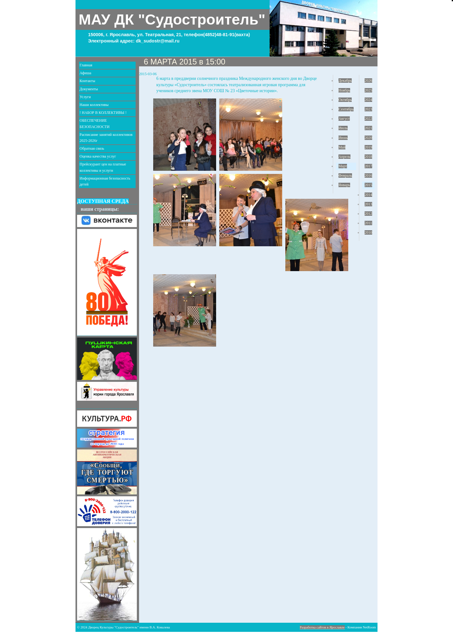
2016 (368, 175)
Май (341, 147)
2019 (368, 147)
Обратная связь (92, 148)
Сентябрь (346, 109)
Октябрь (345, 99)
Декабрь (345, 80)
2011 (368, 223)
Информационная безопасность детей (105, 181)
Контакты (87, 81)
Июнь (343, 138)
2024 (368, 99)
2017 (368, 166)
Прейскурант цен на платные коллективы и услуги (103, 167)
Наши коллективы (94, 105)
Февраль (345, 175)
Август (344, 118)
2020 (368, 138)
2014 (368, 194)
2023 (368, 109)
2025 (368, 90)
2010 (368, 232)
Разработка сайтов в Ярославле (322, 627)
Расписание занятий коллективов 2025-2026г (106, 137)
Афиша (85, 73)
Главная (86, 65)
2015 (368, 185)
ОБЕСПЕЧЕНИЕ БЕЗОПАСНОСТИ (94, 123)
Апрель (344, 156)
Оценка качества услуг (98, 156)
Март (342, 166)
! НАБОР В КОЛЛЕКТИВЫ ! (103, 112)
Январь (344, 185)
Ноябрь (344, 90)
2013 (368, 204)
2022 (368, 118)
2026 (368, 80)
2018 (368, 156)
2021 (368, 128)
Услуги (85, 97)
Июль (343, 128)
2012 (368, 213)
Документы (89, 89)
